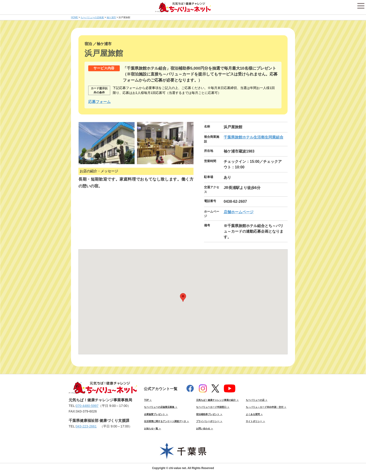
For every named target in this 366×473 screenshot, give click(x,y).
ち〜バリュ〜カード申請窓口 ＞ (212, 407)
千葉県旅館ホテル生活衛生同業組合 (253, 137)
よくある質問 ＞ (254, 414)
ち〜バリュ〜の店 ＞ (256, 400)
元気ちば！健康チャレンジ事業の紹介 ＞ (217, 400)
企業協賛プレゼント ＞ (156, 414)
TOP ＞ (148, 400)
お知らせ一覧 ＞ (152, 428)
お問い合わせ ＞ (204, 428)
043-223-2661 (86, 426)
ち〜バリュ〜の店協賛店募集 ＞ (160, 407)
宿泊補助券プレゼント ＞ (209, 414)
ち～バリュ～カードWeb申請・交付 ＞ (266, 407)
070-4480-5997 (87, 406)
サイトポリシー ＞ (255, 421)
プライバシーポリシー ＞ (209, 421)
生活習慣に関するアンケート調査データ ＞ (166, 421)
